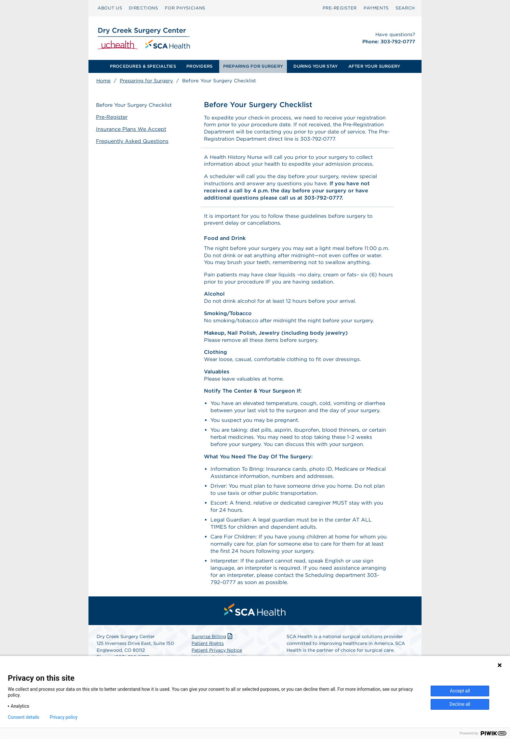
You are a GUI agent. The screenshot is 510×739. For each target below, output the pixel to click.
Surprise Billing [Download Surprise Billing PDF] (213, 638)
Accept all (460, 690)
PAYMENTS (376, 8)
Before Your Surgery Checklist (134, 105)
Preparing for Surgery (146, 81)
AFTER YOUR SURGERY (374, 66)
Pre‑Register (340, 8)
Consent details (23, 717)
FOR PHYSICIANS (185, 8)
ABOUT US (110, 8)
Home (103, 81)
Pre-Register (112, 117)
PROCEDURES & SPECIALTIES (143, 66)
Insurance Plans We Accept (131, 129)
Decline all (460, 704)
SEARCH (405, 8)
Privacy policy (63, 717)
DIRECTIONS (143, 8)
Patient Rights (208, 645)
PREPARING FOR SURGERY (253, 66)
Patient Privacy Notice (217, 652)
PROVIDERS (199, 66)
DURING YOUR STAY (315, 66)
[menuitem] (110, 8)
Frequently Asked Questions (132, 141)
